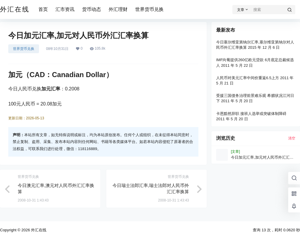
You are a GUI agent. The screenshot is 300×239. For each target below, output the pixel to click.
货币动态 (91, 9)
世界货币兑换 (149, 9)
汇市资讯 (65, 9)
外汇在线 (38, 230)
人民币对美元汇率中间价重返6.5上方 (247, 78)
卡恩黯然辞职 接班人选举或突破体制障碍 (251, 113)
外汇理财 (118, 9)
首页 (43, 9)
